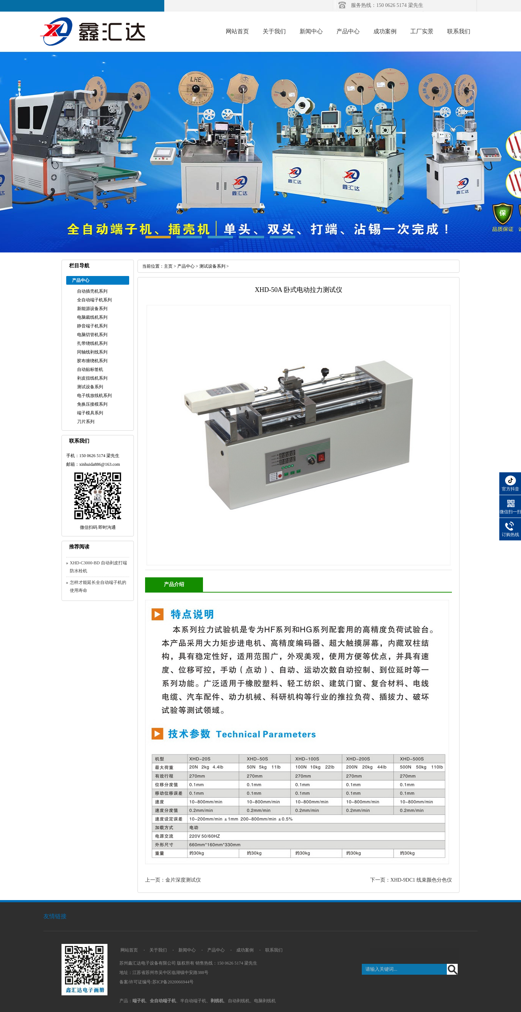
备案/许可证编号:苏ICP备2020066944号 (156, 981)
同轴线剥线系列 (92, 352)
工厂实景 (421, 31)
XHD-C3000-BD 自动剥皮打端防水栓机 (98, 566)
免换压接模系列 (92, 404)
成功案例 (385, 31)
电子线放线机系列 (94, 395)
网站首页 (237, 31)
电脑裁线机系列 (92, 317)
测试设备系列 (90, 386)
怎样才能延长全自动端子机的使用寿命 (98, 586)
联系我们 (458, 31)
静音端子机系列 (92, 326)
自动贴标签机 (90, 369)
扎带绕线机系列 (92, 343)
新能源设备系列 (92, 308)
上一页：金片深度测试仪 (173, 880)
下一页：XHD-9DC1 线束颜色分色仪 (411, 880)
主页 (168, 266)
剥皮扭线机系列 (92, 378)
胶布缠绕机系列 (92, 360)
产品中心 (348, 31)
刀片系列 (85, 421)
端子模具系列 (90, 412)
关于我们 (274, 31)
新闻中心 (311, 31)
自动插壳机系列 (92, 291)
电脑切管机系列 (92, 334)
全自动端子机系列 (94, 299)
